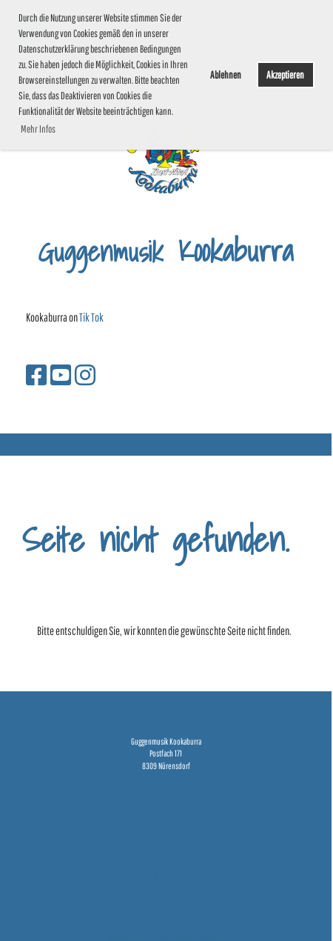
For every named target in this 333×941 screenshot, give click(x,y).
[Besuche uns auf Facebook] (36, 374)
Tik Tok (91, 317)
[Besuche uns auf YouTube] (60, 374)
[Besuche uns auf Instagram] (85, 374)
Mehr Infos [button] (38, 129)
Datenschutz (166, 890)
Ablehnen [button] (225, 74)
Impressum (166, 873)
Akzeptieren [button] (285, 74)
